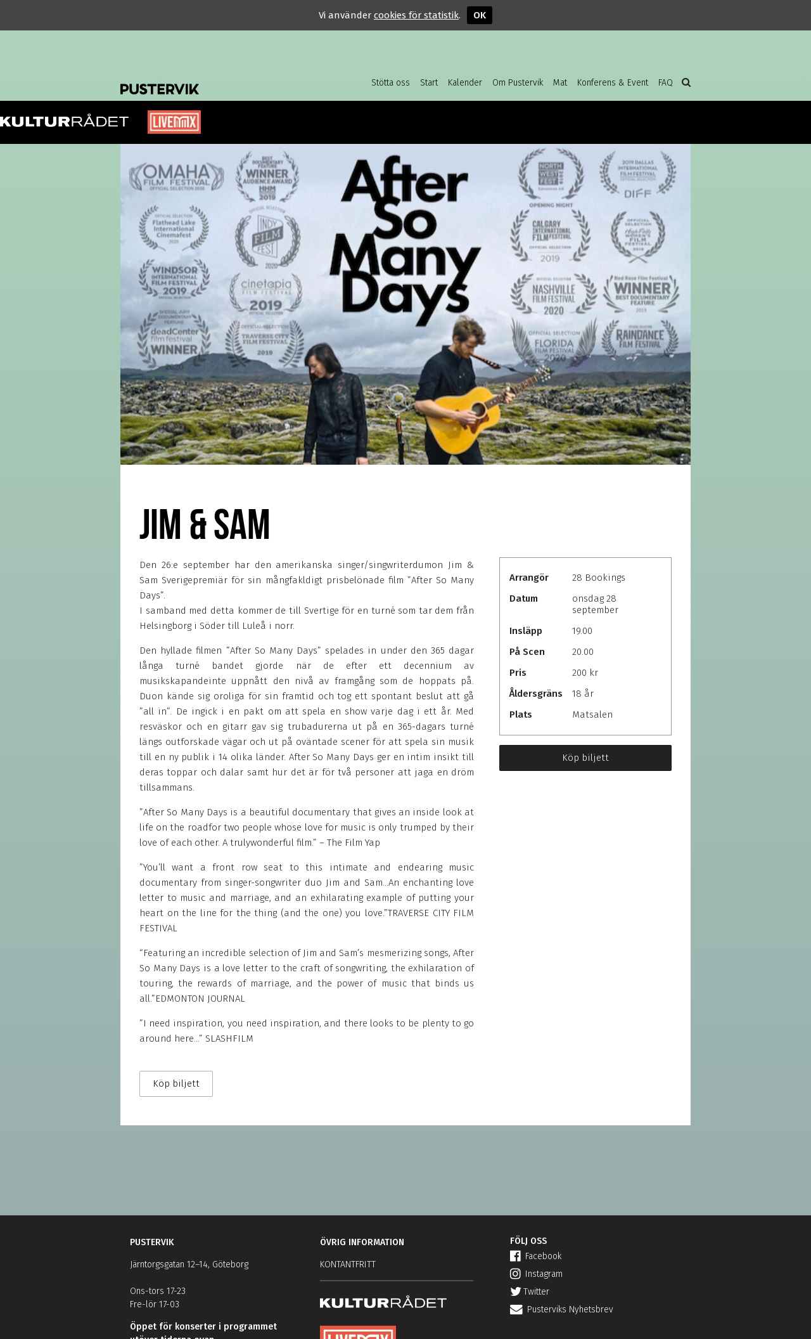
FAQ (665, 82)
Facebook (535, 1256)
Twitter (529, 1291)
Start (429, 82)
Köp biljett (585, 757)
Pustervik (221, 79)
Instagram (536, 1274)
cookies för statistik (416, 15)
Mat (560, 82)
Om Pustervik (517, 82)
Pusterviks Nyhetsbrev (561, 1309)
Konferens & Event (612, 82)
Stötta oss (390, 82)
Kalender (465, 82)
